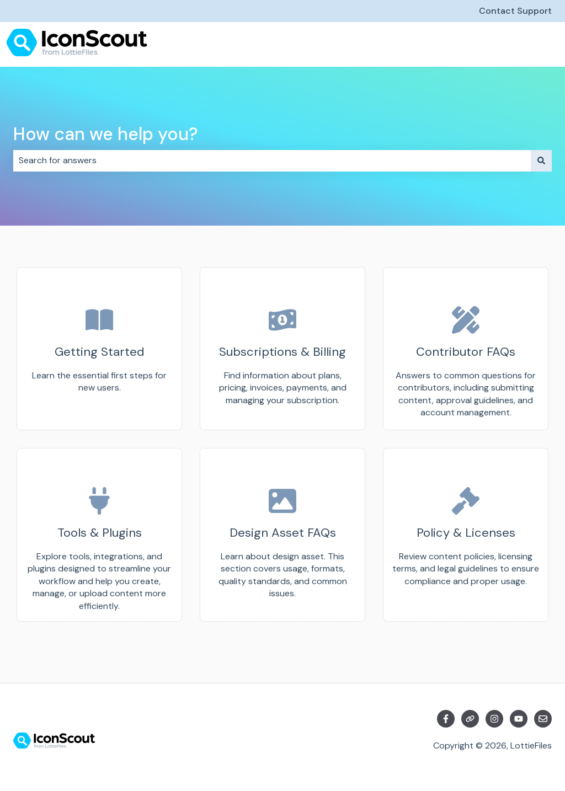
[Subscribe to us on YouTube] (518, 719)
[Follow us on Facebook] (446, 719)
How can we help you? (105, 134)
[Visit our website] (470, 719)
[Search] (541, 160)
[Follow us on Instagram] (494, 719)
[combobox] (272, 160)
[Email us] (543, 719)
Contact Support (515, 11)
